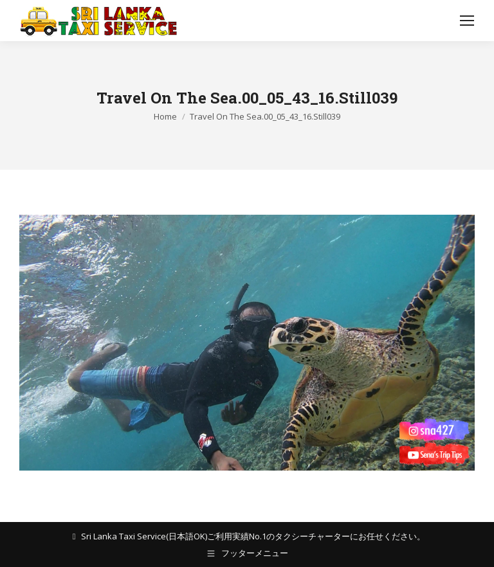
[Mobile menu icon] (467, 20)
